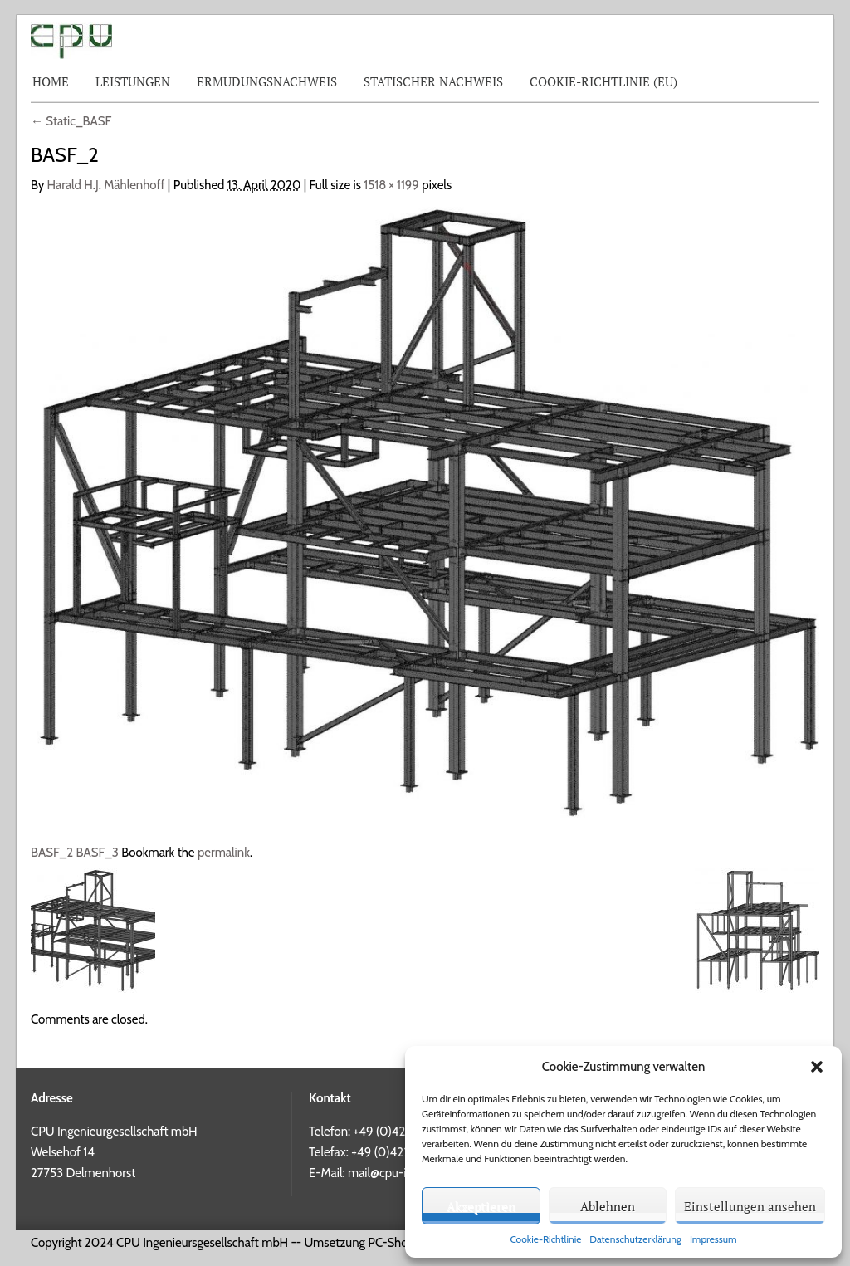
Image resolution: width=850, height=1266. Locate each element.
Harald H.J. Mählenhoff (106, 185)
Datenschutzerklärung (635, 1239)
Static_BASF (71, 121)
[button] (816, 1066)
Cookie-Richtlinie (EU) (603, 81)
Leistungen (132, 81)
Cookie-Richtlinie (545, 1239)
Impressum (713, 1239)
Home (50, 81)
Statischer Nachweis (433, 81)
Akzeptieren (481, 1206)
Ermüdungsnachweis (267, 81)
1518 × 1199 (391, 185)
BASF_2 (52, 852)
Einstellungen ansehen (750, 1206)
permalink (224, 852)
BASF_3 (97, 852)
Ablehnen (607, 1206)
